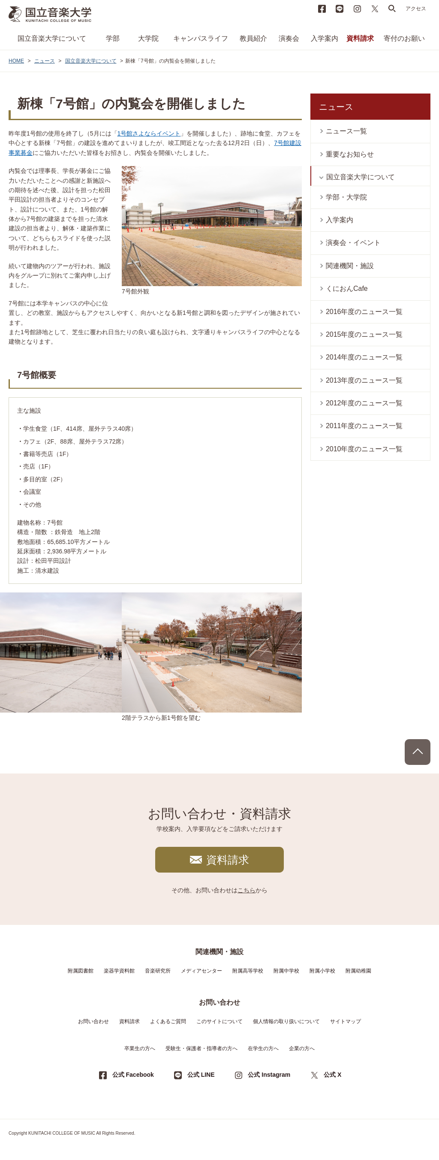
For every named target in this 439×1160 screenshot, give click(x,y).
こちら (247, 890)
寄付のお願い (404, 38)
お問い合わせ (93, 1021)
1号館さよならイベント (149, 133)
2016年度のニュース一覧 (364, 311)
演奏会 (289, 38)
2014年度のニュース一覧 (364, 357)
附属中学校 (286, 971)
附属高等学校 (247, 971)
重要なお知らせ (350, 154)
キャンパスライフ (200, 38)
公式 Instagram (269, 1074)
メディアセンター (201, 971)
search (392, 8)
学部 (113, 38)
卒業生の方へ (139, 1048)
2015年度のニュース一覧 (364, 334)
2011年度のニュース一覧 (364, 425)
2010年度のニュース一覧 (364, 449)
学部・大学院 (346, 197)
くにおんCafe (347, 288)
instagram (357, 8)
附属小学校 (322, 971)
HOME (16, 61)
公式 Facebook (133, 1074)
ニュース (44, 61)
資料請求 (360, 38)
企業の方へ (302, 1048)
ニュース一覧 (346, 131)
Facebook (322, 8)
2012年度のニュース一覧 (364, 403)
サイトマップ (345, 1021)
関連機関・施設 (350, 265)
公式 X (332, 1074)
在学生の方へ (263, 1048)
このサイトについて (219, 1021)
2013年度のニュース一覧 (364, 380)
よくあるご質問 (168, 1021)
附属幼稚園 (358, 971)
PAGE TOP (417, 752)
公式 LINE (201, 1074)
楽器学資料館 (119, 971)
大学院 (148, 38)
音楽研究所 (158, 971)
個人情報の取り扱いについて (286, 1021)
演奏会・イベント (353, 242)
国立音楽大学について (52, 38)
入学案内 (324, 38)
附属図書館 (80, 971)
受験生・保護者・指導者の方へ (201, 1048)
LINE (339, 8)
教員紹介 (253, 38)
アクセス (416, 9)
